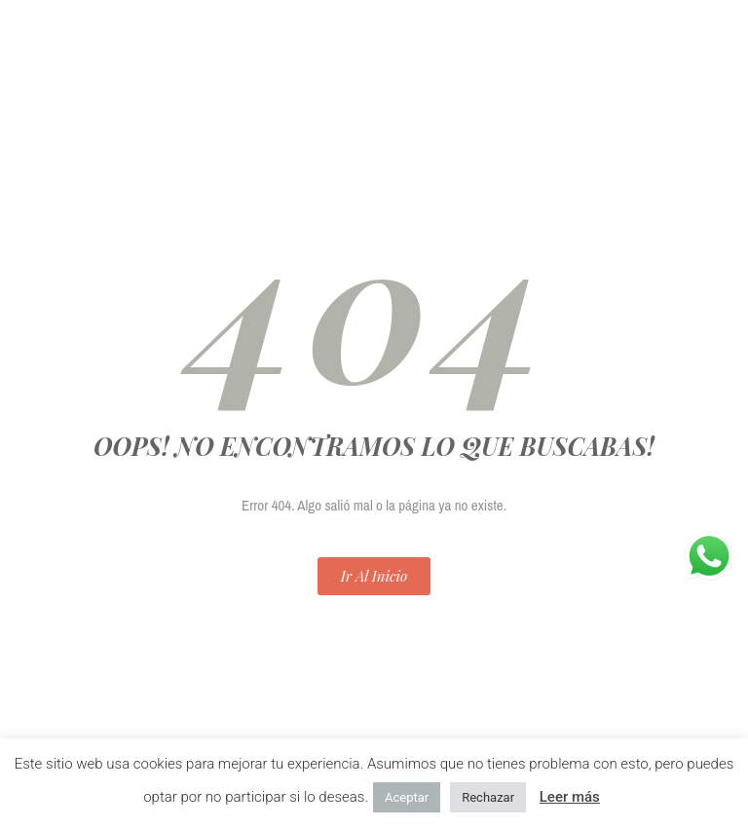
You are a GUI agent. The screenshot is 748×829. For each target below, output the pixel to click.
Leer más (570, 797)
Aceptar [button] (407, 797)
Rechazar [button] (488, 797)
